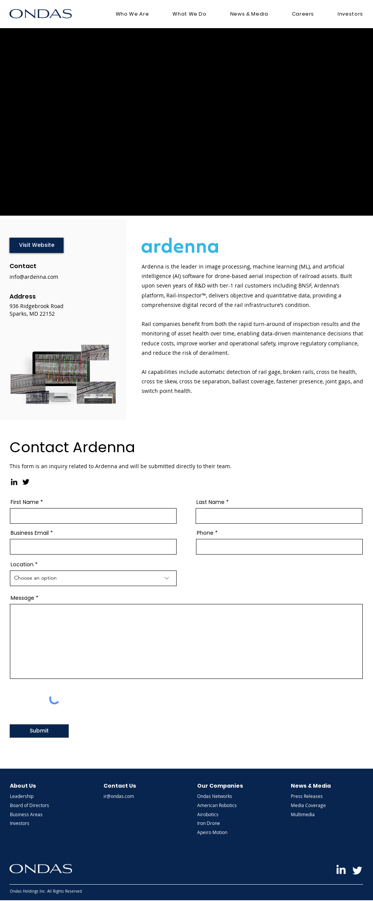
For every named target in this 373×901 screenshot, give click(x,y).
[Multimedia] (311, 814)
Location (22, 564)
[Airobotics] (217, 814)
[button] (132, 14)
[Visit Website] (37, 245)
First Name (25, 502)
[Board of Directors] (30, 805)
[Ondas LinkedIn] (341, 870)
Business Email (30, 533)
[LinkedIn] (14, 481)
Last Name (210, 502)
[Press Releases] (311, 796)
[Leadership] (30, 796)
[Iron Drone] (217, 823)
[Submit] (39, 731)
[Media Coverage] (311, 805)
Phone (205, 533)
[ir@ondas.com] (124, 796)
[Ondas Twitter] (357, 870)
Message (22, 598)
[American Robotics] (217, 805)
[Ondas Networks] (217, 796)
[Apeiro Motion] (217, 832)
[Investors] (30, 823)
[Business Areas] (30, 814)
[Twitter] (25, 481)
